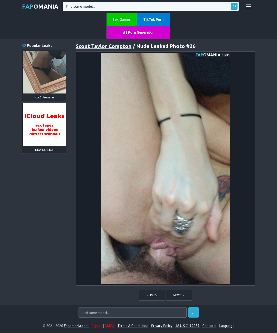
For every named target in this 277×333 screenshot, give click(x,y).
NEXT (179, 295)
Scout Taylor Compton (104, 46)
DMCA (110, 326)
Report (96, 326)
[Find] (193, 312)
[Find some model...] (132, 313)
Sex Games (121, 19)
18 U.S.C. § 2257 (187, 326)
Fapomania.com (76, 326)
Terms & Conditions (132, 326)
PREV (152, 295)
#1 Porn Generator (138, 32)
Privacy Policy (162, 326)
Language (226, 326)
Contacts (209, 326)
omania (40, 6)
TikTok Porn (153, 19)
